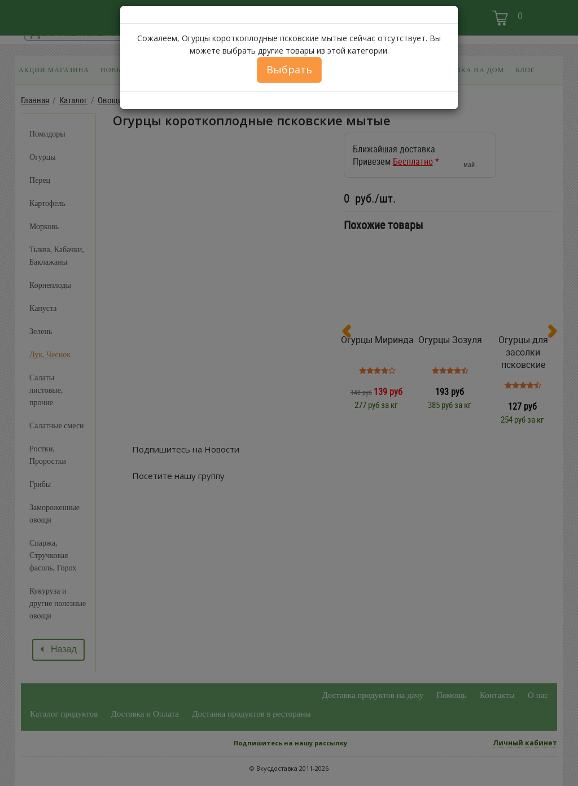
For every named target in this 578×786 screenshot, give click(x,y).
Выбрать (289, 69)
